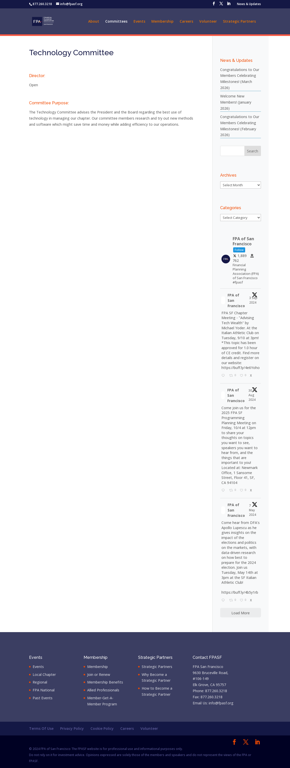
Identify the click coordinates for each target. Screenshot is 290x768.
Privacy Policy (72, 728)
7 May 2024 (253, 510)
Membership (162, 22)
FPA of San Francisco (236, 300)
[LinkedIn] (228, 5)
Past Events (42, 697)
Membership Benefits (105, 682)
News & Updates (249, 4)
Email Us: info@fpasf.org (213, 703)
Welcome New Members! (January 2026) (235, 102)
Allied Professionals (103, 690)
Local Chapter (44, 674)
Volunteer (208, 22)
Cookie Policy (102, 728)
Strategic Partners (239, 22)
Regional (40, 682)
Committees (116, 22)
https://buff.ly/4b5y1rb (239, 592)
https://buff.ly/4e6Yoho (240, 367)
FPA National (44, 690)
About (93, 22)
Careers (186, 22)
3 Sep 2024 (253, 300)
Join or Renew (98, 674)
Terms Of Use (41, 728)
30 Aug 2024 (252, 395)
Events (139, 22)
